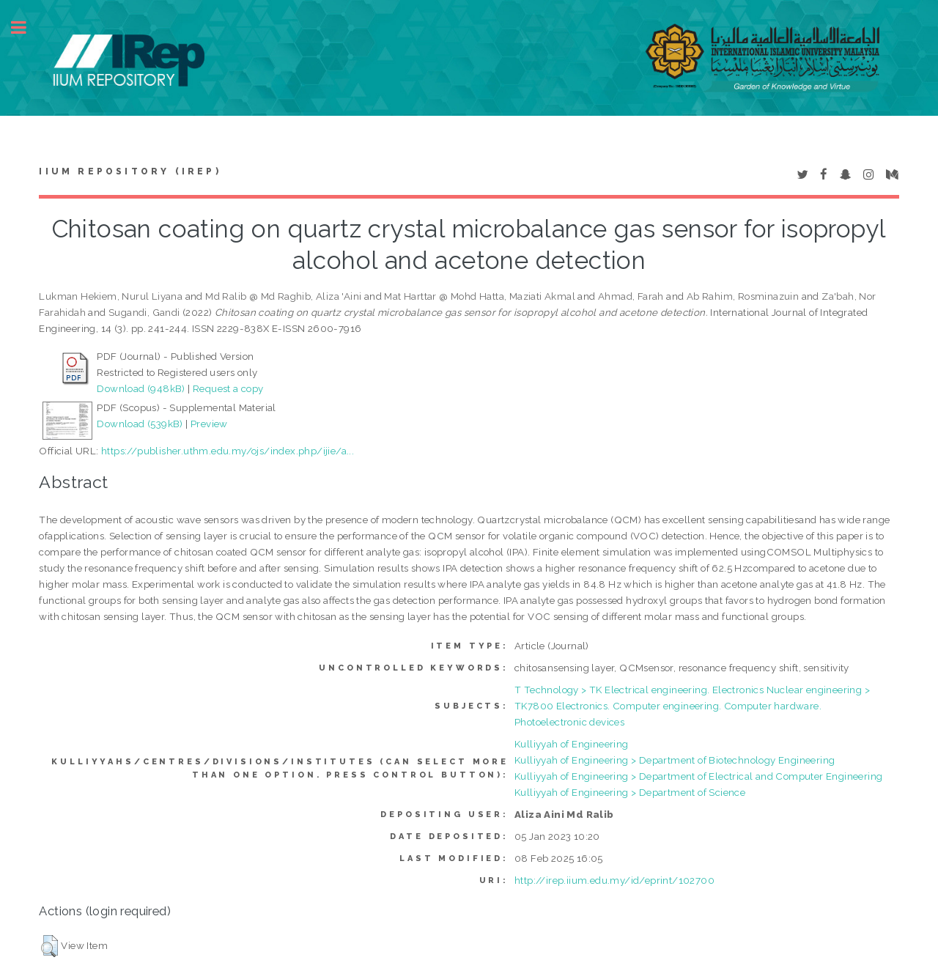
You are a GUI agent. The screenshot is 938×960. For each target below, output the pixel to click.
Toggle (26, 27)
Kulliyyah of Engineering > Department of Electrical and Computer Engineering (698, 776)
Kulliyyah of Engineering (571, 744)
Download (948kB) (141, 388)
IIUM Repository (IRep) (130, 171)
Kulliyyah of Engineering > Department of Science (629, 792)
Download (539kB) (139, 423)
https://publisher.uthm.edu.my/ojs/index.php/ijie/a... (227, 451)
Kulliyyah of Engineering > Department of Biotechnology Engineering (674, 760)
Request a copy (228, 388)
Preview (209, 423)
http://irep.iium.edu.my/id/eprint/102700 (614, 880)
